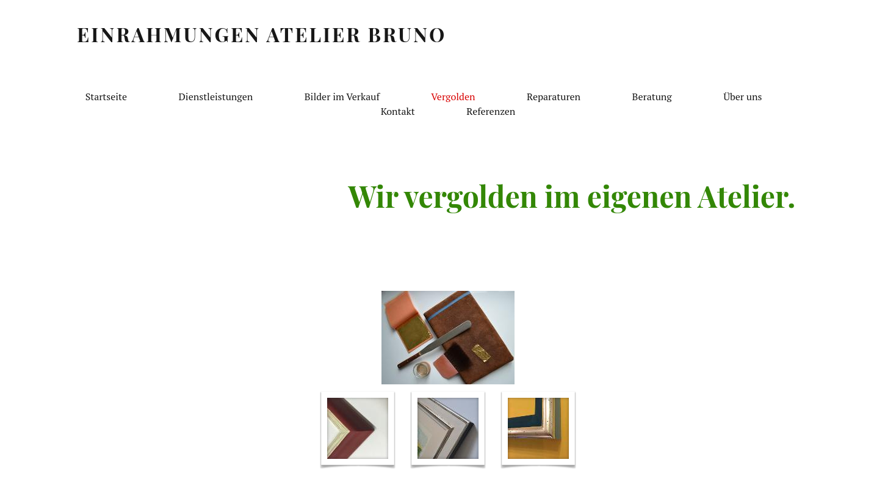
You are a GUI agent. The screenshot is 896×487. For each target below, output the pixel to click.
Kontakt (398, 111)
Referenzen (490, 111)
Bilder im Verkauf (342, 96)
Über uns (742, 96)
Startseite (106, 96)
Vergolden (453, 96)
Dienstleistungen (216, 96)
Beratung (652, 96)
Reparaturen (553, 96)
